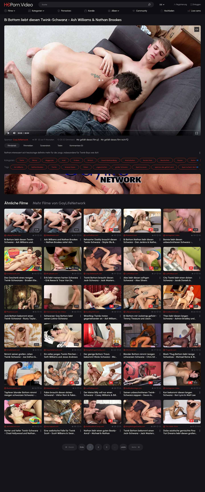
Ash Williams (18, 167)
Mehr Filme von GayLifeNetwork (59, 203)
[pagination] (69, 447)
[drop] (41, 239)
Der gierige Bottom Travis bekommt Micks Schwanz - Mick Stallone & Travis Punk (100, 355)
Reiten (193, 160)
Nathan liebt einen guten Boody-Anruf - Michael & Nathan (100, 432)
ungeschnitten (101, 167)
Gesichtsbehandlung (109, 160)
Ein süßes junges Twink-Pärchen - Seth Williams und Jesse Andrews (61, 355)
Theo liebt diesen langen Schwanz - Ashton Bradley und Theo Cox (178, 317)
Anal (63, 160)
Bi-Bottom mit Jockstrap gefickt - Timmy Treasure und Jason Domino (140, 317)
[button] (150, 4)
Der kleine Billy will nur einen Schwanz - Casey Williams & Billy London (100, 393)
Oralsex (76, 160)
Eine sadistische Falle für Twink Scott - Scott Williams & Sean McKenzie (59, 432)
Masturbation (130, 160)
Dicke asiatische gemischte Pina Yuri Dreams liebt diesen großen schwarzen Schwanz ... (179, 432)
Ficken (86, 167)
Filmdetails (12, 146)
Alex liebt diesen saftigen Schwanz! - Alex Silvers (136, 279)
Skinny (34, 160)
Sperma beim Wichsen (190, 167)
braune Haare (70, 167)
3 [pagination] (106, 447)
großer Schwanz (121, 167)
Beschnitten (165, 160)
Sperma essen (141, 167)
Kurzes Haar (147, 160)
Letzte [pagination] (123, 447)
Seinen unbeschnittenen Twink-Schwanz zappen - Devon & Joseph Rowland (139, 393)
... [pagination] (114, 447)
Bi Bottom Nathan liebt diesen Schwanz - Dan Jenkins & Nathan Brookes (140, 241)
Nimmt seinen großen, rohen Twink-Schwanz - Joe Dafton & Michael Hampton (20, 355)
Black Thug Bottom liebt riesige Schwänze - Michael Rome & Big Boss (179, 355)
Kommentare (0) (76, 146)
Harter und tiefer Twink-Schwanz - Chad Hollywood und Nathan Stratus (21, 432)
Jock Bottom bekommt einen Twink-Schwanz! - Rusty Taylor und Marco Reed (20, 317)
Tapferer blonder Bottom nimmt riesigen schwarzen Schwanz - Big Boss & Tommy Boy (20, 393)
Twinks (54, 167)
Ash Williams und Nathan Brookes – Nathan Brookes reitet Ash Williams (61, 241)
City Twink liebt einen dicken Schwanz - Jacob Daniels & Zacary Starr (177, 279)
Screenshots (45, 146)
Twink (22, 160)
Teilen (60, 146)
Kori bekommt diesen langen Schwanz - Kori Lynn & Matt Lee (179, 393)
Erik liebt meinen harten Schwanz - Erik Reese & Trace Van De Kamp (61, 279)
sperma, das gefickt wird (164, 167)
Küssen (180, 160)
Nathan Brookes (37, 167)
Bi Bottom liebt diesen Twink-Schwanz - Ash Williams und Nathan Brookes (19, 241)
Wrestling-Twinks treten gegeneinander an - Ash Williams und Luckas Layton (100, 317)
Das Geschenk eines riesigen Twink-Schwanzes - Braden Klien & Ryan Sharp (21, 279)
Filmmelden (28, 146)
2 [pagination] (98, 447)
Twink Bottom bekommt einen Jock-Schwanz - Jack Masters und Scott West (139, 432)
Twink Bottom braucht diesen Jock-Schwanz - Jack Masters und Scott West (99, 279)
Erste (82, 447)
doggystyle (49, 160)
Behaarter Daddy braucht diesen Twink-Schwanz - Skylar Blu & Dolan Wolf (100, 241)
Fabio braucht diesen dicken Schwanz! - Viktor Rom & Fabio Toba (59, 393)
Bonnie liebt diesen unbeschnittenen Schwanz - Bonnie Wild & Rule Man (177, 241)
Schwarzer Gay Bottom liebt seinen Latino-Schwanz (58, 317)
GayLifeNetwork (20, 139)
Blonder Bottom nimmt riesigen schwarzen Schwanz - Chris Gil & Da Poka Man (140, 355)
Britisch (90, 160)
